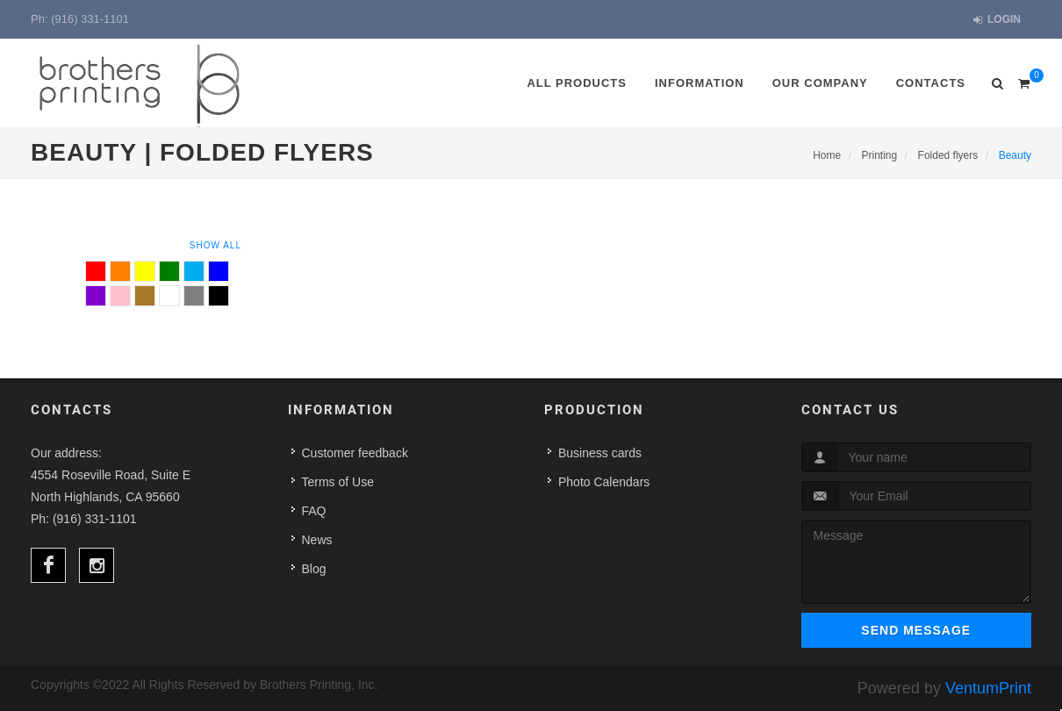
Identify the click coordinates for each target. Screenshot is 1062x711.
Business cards (600, 453)
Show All (215, 245)
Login (997, 20)
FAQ (314, 511)
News (317, 540)
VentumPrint (988, 688)
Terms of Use (338, 482)
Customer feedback (355, 453)
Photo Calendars (603, 482)
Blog (314, 569)
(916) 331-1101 (90, 18)
